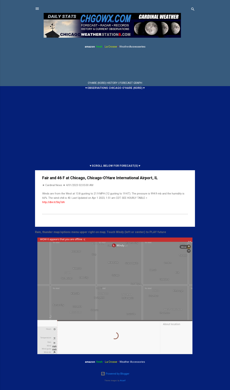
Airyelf (123, 380)
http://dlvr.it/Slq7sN (53, 202)
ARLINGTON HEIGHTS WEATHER (115, 64)
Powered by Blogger (115, 373)
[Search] (193, 9)
